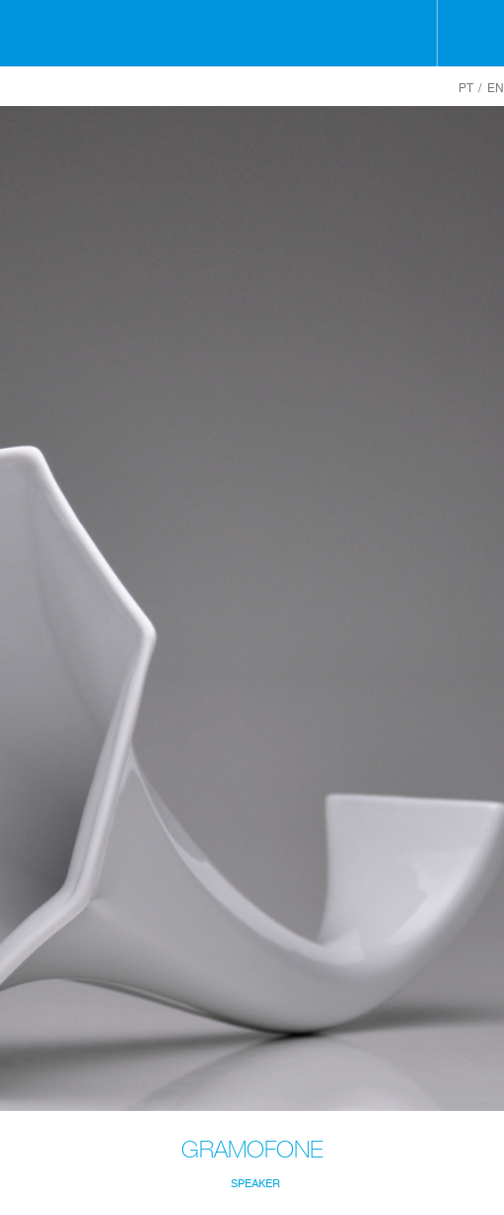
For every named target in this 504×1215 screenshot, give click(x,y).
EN (495, 88)
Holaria (252, 33)
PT (465, 88)
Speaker (255, 1183)
